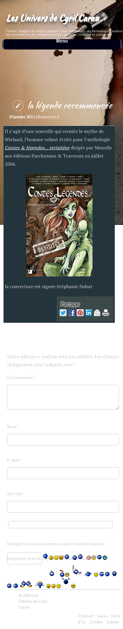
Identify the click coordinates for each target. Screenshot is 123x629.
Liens (102, 615)
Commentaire (21, 377)
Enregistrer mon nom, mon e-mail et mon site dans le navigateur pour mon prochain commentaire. (56, 546)
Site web (14, 493)
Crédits (96, 622)
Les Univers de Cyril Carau (52, 17)
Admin (113, 622)
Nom (13, 426)
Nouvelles (47, 116)
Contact (86, 615)
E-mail (14, 460)
